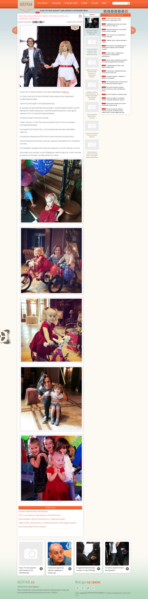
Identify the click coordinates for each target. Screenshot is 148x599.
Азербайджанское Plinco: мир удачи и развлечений (113, 66)
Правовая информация (114, 593)
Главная (20, 22)
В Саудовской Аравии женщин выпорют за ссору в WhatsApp (85, 569)
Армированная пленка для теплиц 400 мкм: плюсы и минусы (114, 25)
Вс (126, 11)
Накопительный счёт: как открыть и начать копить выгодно (114, 30)
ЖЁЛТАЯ (26, 4)
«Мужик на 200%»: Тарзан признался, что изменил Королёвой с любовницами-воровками (47, 522)
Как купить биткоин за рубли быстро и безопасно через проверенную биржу (113, 88)
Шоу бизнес (28, 22)
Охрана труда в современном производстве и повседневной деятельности (112, 54)
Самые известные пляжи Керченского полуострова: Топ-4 (111, 19)
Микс (104, 3)
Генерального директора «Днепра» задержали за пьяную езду (56, 570)
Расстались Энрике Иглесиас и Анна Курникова (33, 511)
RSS (77, 595)
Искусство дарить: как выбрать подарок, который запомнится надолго (113, 99)
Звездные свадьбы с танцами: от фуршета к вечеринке (113, 77)
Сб (123, 11)
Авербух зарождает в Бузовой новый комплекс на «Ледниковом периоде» (41, 519)
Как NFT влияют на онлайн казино (116, 94)
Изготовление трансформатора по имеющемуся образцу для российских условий (114, 47)
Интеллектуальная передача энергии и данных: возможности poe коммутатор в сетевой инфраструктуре (113, 110)
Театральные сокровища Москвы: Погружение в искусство (114, 71)
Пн (105, 11)
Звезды (95, 3)
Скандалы (56, 3)
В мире (84, 3)
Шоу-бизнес (42, 3)
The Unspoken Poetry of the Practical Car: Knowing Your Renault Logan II (114, 82)
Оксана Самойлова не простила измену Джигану (92, 135)
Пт (119, 11)
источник (79, 21)
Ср (112, 11)
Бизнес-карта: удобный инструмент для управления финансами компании (114, 61)
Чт (115, 11)
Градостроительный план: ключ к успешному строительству (114, 104)
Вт (108, 11)
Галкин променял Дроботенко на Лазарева (32, 526)
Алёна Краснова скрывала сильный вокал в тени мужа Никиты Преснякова (92, 154)
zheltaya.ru (65, 91)
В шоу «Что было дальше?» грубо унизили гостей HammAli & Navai (64, 10)
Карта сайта (127, 593)
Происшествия (71, 3)
